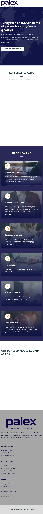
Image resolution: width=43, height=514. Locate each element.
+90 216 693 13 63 (30, 509)
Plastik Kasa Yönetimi (9, 473)
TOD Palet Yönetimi (9, 468)
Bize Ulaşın (6, 496)
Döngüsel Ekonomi (8, 484)
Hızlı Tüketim (6, 453)
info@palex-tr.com (17, 509)
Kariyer (5, 489)
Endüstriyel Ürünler (8, 455)
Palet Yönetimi (7, 466)
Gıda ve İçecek (7, 450)
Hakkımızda (6, 486)
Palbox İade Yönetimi (9, 471)
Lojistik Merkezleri (8, 494)
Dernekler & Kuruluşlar (9, 491)
